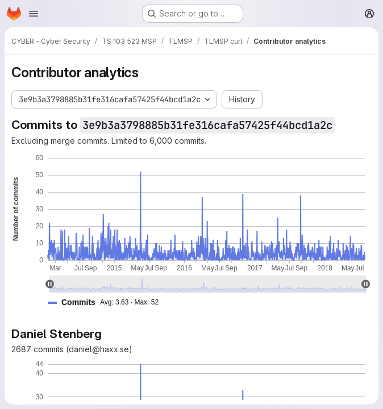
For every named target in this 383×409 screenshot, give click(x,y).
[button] (108, 302)
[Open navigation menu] (33, 14)
